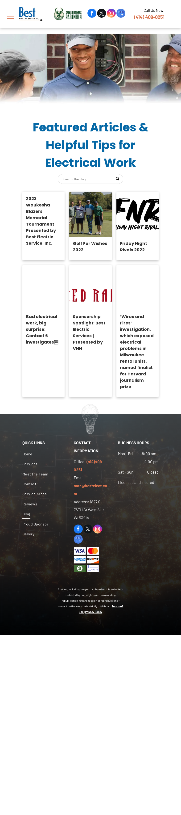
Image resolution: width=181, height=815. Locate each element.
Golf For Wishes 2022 (90, 246)
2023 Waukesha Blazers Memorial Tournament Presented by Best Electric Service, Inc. (41, 221)
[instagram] (111, 14)
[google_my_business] (120, 14)
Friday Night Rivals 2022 (133, 246)
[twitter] (101, 14)
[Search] (90, 179)
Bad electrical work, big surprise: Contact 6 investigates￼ (42, 329)
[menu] (10, 17)
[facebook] (91, 14)
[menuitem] (42, 454)
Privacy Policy (93, 611)
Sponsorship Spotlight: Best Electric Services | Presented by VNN (89, 332)
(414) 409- (144, 17)
